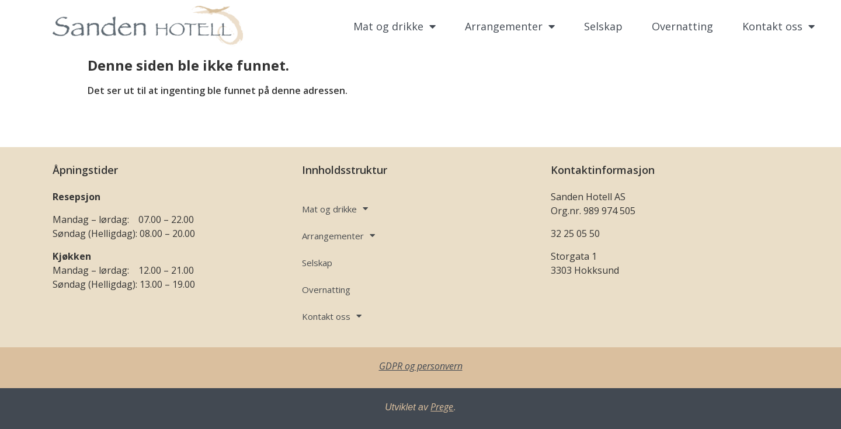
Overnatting (682, 26)
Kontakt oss (778, 26)
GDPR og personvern (421, 366)
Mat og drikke (394, 26)
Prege (441, 406)
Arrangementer (510, 26)
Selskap (603, 26)
